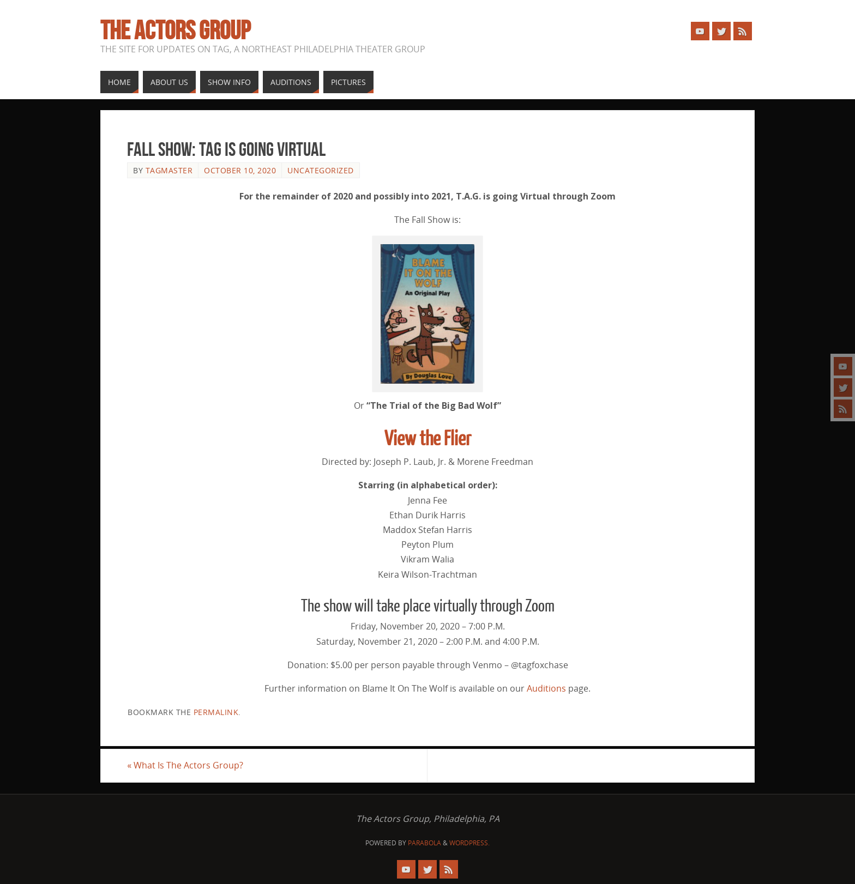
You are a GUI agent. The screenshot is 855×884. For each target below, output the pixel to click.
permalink (216, 712)
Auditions (546, 688)
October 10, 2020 (240, 170)
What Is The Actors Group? (185, 765)
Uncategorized (320, 170)
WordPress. (469, 842)
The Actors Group (175, 30)
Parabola (424, 842)
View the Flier (427, 439)
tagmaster (169, 170)
